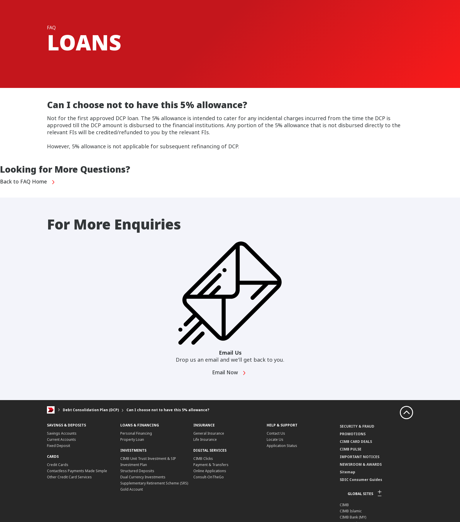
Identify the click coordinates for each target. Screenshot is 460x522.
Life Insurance (205, 439)
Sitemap (347, 472)
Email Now (229, 373)
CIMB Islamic (351, 511)
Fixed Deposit (58, 445)
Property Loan (132, 439)
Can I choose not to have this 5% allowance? (167, 409)
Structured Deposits (137, 470)
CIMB (344, 504)
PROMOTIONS (353, 433)
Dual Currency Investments (142, 477)
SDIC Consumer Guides (361, 479)
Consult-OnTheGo (208, 477)
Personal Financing (136, 433)
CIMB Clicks (203, 458)
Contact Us (276, 433)
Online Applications (209, 470)
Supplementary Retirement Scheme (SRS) (154, 483)
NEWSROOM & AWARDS (361, 464)
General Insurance (208, 433)
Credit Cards (57, 464)
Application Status (282, 445)
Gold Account (131, 489)
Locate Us (275, 439)
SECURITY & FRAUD (357, 426)
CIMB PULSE (350, 449)
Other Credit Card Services (69, 477)
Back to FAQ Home (28, 182)
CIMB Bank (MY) (353, 517)
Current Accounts (61, 439)
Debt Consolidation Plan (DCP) (91, 409)
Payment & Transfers (211, 464)
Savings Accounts (62, 433)
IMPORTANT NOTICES (359, 456)
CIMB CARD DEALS (356, 441)
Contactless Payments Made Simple (77, 470)
